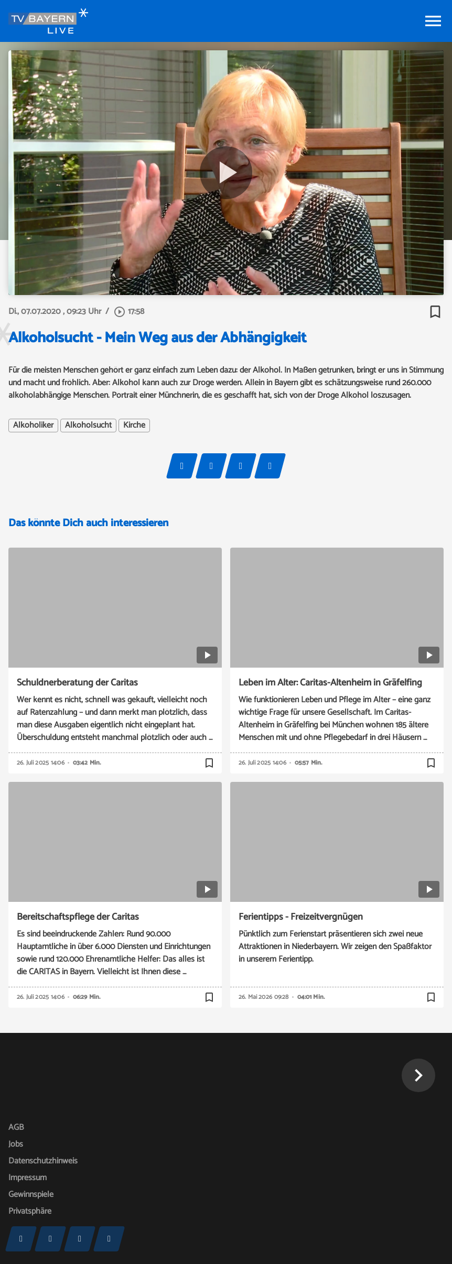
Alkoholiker (33, 425)
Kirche (134, 425)
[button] (418, 1075)
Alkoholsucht (88, 425)
